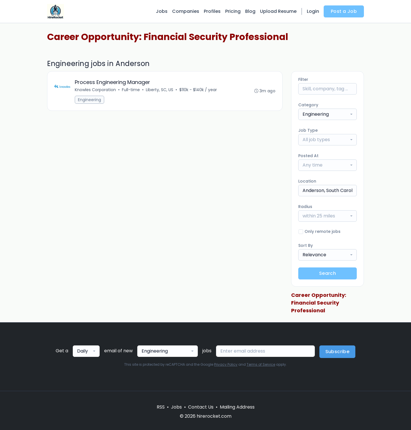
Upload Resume (278, 11)
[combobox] (327, 114)
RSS (161, 407)
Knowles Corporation (95, 90)
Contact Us (200, 407)
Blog (250, 11)
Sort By (305, 245)
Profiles (212, 11)
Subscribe (337, 351)
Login (313, 11)
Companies (185, 11)
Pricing (233, 11)
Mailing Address (237, 407)
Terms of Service (261, 364)
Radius (305, 206)
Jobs (162, 11)
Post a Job (344, 11)
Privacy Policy (225, 364)
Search (327, 273)
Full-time (131, 90)
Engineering (89, 100)
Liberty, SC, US (159, 90)
